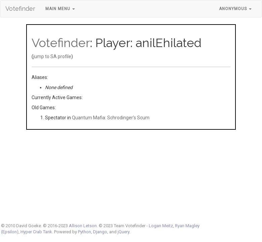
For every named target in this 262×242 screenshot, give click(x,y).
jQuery (123, 231)
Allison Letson (83, 225)
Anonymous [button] (235, 8)
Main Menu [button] (60, 8)
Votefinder (20, 8)
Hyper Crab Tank (36, 231)
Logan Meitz (161, 225)
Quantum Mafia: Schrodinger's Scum (110, 117)
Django (100, 231)
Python (84, 231)
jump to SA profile (52, 56)
